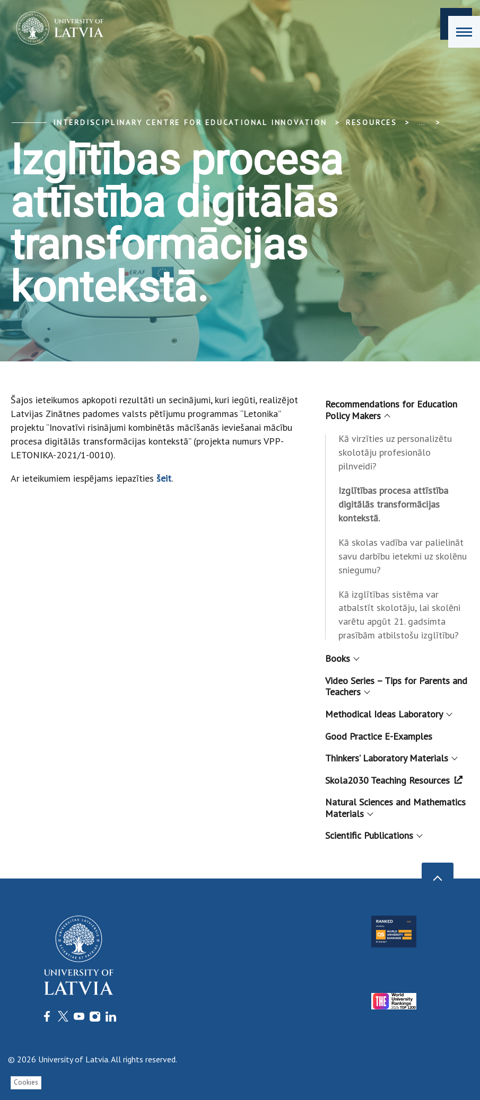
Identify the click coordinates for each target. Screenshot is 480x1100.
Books (341, 658)
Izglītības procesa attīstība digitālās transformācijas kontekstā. (393, 504)
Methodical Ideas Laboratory (388, 714)
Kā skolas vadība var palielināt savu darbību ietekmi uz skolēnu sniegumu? (402, 556)
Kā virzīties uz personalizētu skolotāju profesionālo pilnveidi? (395, 452)
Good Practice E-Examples (378, 736)
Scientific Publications (373, 835)
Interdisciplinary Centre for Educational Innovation (190, 122)
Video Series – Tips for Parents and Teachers (396, 686)
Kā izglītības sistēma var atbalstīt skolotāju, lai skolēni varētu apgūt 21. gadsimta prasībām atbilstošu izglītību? (399, 615)
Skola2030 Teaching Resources (393, 780)
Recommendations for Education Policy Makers (391, 410)
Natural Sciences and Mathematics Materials (395, 808)
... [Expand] (422, 122)
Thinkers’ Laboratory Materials (390, 758)
